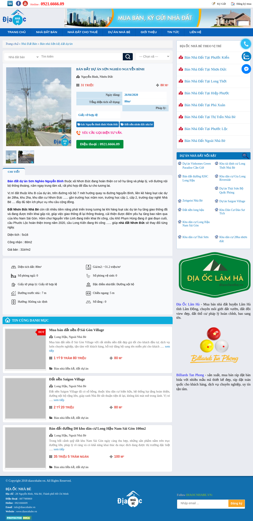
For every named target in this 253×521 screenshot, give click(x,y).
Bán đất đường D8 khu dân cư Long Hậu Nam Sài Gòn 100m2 (97, 428)
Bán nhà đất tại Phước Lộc (203, 129)
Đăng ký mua (243, 3)
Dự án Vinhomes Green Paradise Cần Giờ (197, 165)
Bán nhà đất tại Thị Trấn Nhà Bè (207, 117)
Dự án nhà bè (119, 32)
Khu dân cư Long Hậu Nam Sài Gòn (196, 223)
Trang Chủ (17, 32)
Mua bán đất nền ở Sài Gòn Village (76, 330)
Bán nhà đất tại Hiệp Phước (204, 93)
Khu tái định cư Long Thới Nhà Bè (232, 165)
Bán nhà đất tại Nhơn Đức (203, 69)
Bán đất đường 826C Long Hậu (195, 178)
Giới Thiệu (149, 32)
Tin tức (173, 32)
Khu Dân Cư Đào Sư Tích (232, 211)
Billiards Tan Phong (190, 375)
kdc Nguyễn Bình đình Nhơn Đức (97, 124)
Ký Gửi (221, 3)
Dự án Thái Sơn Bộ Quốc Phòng (231, 190)
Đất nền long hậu (193, 210)
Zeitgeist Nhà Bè (193, 200)
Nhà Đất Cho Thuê (82, 32)
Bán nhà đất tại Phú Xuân (202, 105)
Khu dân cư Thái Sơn (196, 237)
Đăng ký (236, 503)
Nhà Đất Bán (46, 32)
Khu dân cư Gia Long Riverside (232, 178)
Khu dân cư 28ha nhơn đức (233, 239)
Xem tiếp (59, 400)
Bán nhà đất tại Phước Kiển (204, 57)
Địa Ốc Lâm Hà (188, 304)
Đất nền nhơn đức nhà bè (137, 124)
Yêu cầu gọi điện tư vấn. (102, 132)
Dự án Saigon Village (232, 201)
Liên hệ (195, 32)
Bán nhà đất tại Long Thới (202, 81)
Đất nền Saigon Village (67, 379)
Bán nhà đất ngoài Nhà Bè (202, 141)
